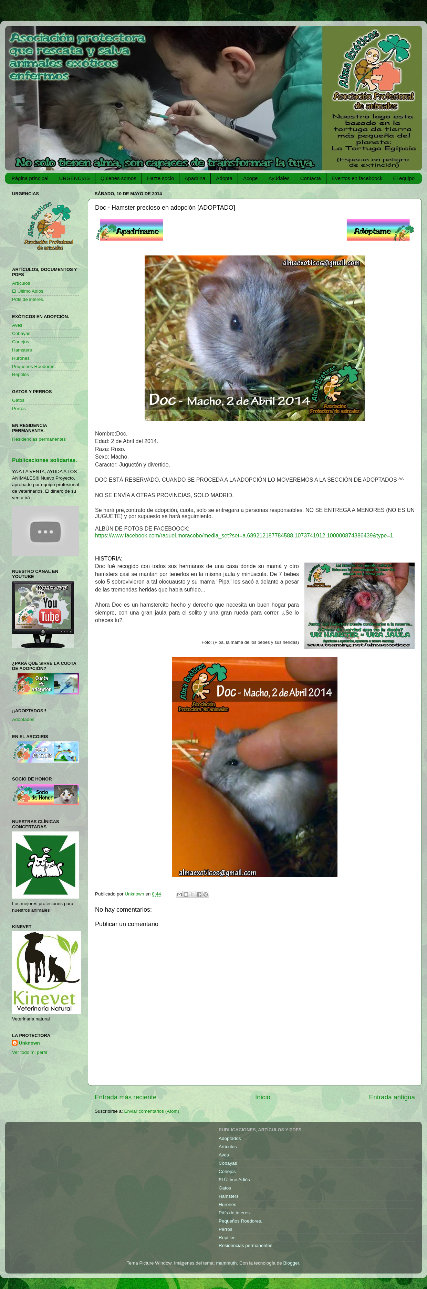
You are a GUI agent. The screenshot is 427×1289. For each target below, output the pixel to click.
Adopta (224, 178)
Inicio (262, 1097)
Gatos (18, 400)
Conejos (20, 341)
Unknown (29, 1043)
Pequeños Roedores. (34, 366)
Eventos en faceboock (357, 178)
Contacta (310, 178)
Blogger (291, 1263)
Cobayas (21, 333)
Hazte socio (160, 178)
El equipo (404, 178)
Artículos (21, 283)
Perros (19, 408)
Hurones (21, 358)
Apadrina (195, 178)
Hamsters (22, 350)
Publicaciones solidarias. (44, 460)
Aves (17, 325)
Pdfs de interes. (28, 299)
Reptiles (20, 374)
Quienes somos (118, 178)
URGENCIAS (74, 178)
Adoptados (23, 719)
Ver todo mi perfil (29, 1052)
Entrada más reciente (126, 1097)
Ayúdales (278, 178)
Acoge (250, 178)
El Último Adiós (27, 291)
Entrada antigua (392, 1097)
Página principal (30, 178)
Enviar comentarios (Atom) (151, 1111)
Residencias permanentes (39, 439)
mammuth (226, 1263)
